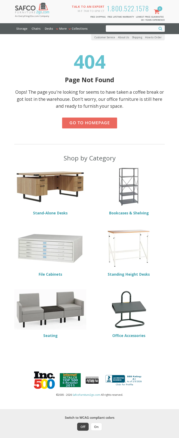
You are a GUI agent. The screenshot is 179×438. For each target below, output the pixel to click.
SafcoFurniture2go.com (86, 395)
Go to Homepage (89, 123)
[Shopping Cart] (157, 12)
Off (83, 427)
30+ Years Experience (153, 19)
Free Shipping (98, 16)
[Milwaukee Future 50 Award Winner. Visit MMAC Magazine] (92, 380)
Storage (21, 29)
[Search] (160, 28)
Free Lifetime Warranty (120, 16)
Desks (49, 29)
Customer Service (104, 37)
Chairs (36, 29)
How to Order (153, 37)
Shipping (137, 37)
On (96, 427)
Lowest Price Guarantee (150, 16)
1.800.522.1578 (128, 8)
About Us (123, 37)
